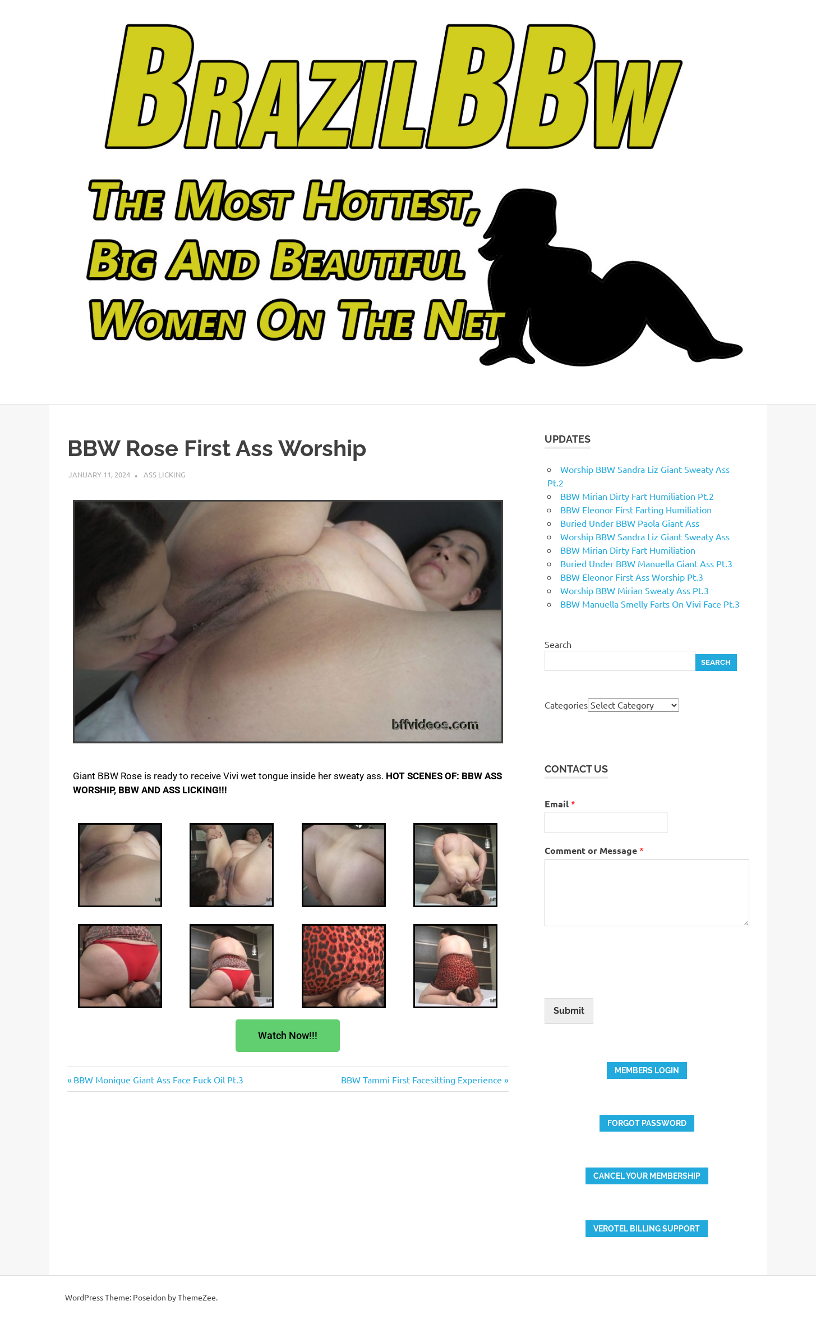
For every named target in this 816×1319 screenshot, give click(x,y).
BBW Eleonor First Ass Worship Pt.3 (631, 576)
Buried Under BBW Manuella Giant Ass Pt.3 (646, 563)
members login (647, 1070)
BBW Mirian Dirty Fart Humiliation (627, 549)
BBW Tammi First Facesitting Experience (421, 1079)
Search (558, 644)
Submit (569, 1010)
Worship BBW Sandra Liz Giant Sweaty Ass (645, 536)
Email (560, 804)
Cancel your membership (646, 1175)
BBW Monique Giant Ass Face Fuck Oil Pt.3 (158, 1079)
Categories (566, 704)
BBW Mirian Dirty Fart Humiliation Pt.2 (637, 496)
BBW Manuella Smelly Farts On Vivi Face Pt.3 (650, 603)
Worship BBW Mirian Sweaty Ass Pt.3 (634, 590)
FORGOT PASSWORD (646, 1123)
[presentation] (630, 979)
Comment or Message (594, 850)
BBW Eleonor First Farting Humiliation (636, 509)
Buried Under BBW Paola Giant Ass (629, 522)
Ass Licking (165, 474)
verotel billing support (646, 1228)
